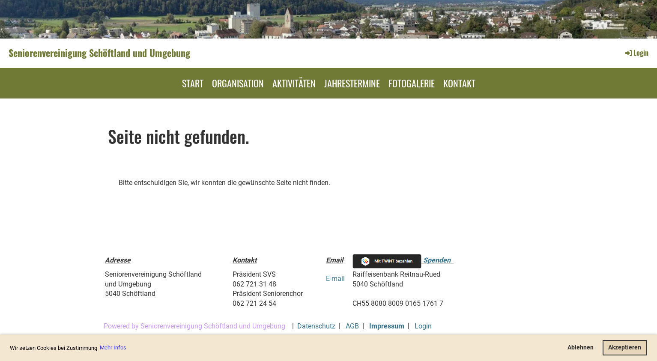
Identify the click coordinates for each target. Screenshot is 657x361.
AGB (352, 326)
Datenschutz (316, 326)
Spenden (437, 260)
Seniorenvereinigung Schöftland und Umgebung (99, 53)
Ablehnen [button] (580, 347)
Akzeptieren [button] (624, 347)
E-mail (335, 278)
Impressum (386, 326)
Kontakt (459, 83)
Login (636, 53)
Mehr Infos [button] (113, 347)
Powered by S (124, 326)
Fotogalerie (411, 83)
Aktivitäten (294, 83)
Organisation (238, 83)
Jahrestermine (352, 83)
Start (192, 83)
